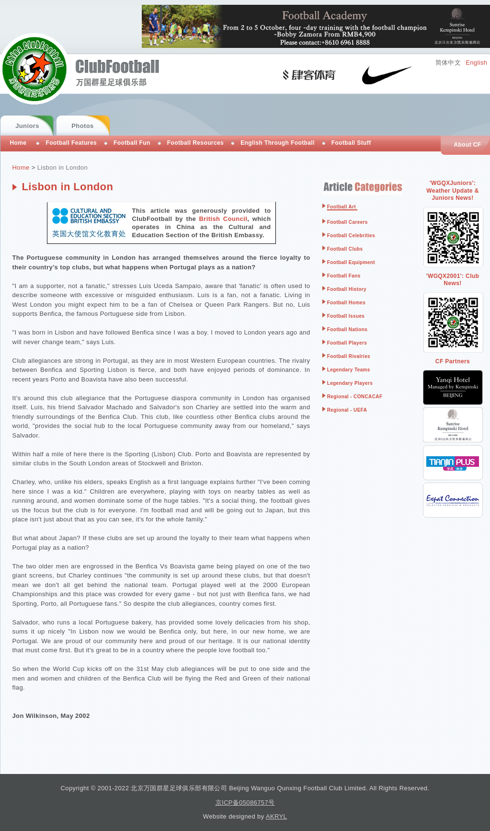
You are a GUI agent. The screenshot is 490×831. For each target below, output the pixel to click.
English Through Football (277, 142)
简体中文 (448, 62)
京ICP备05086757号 (245, 802)
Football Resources (195, 142)
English (476, 62)
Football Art (341, 206)
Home (21, 167)
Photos (82, 125)
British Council (223, 218)
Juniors (27, 125)
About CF (467, 144)
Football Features (71, 142)
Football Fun (132, 142)
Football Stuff (351, 142)
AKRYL (276, 816)
